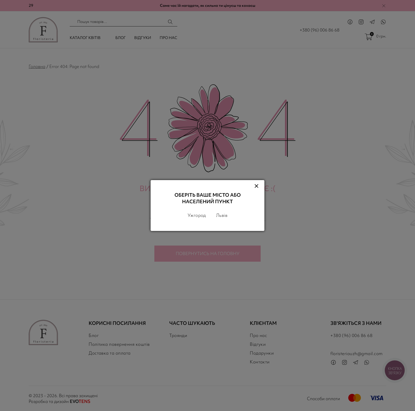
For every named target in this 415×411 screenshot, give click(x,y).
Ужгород (197, 215)
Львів (221, 215)
